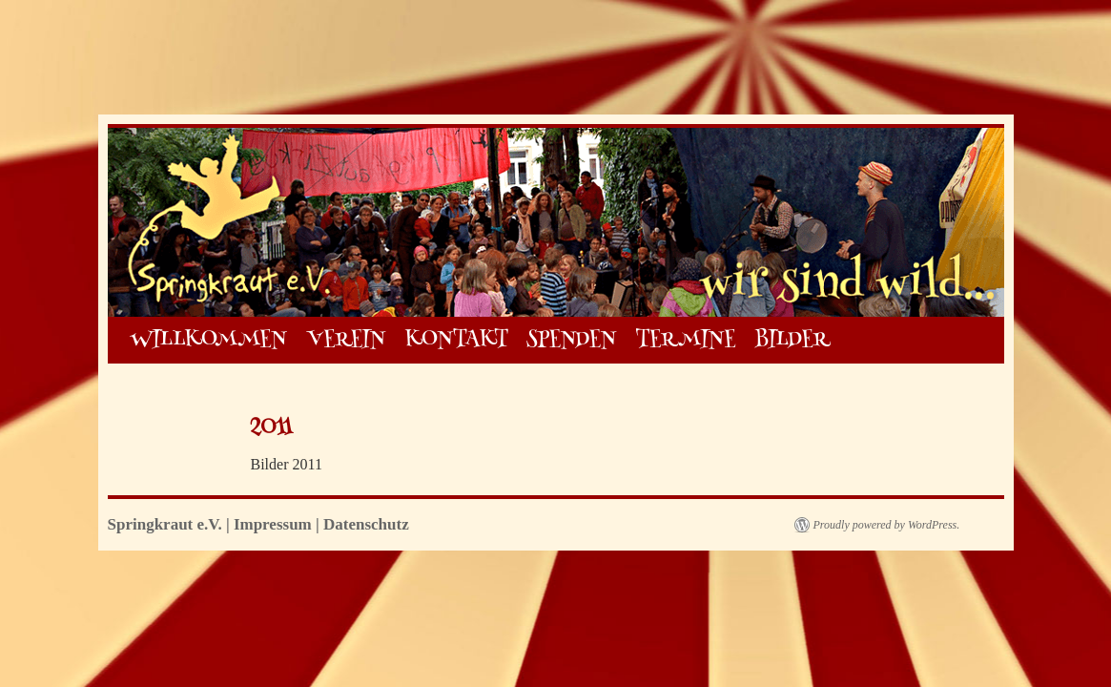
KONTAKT (456, 340)
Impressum (273, 524)
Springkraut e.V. (167, 524)
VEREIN (346, 340)
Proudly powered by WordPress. (886, 524)
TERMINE (685, 340)
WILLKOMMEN (209, 340)
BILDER (792, 340)
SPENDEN (571, 340)
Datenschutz (366, 524)
